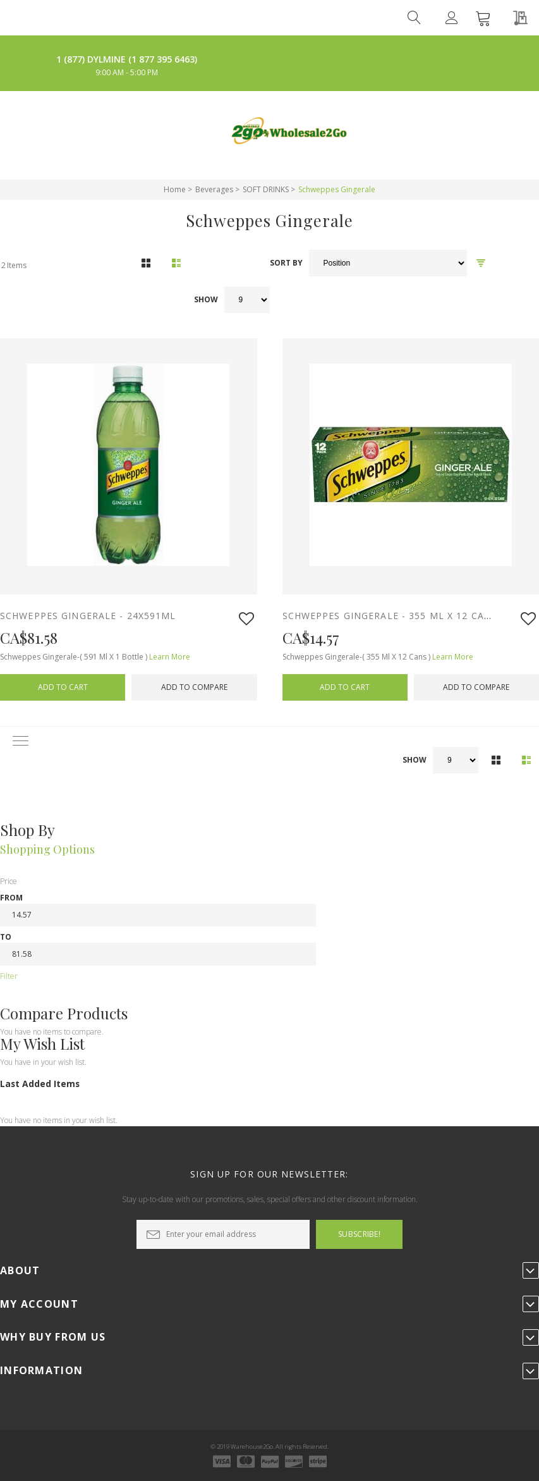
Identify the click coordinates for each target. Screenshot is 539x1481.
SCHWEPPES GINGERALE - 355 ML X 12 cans (390, 616)
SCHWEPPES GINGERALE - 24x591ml (89, 616)
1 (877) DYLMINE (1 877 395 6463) (126, 59)
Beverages (214, 189)
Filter (9, 976)
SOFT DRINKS (266, 189)
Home (175, 189)
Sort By (286, 263)
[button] (246, 618)
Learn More (169, 656)
